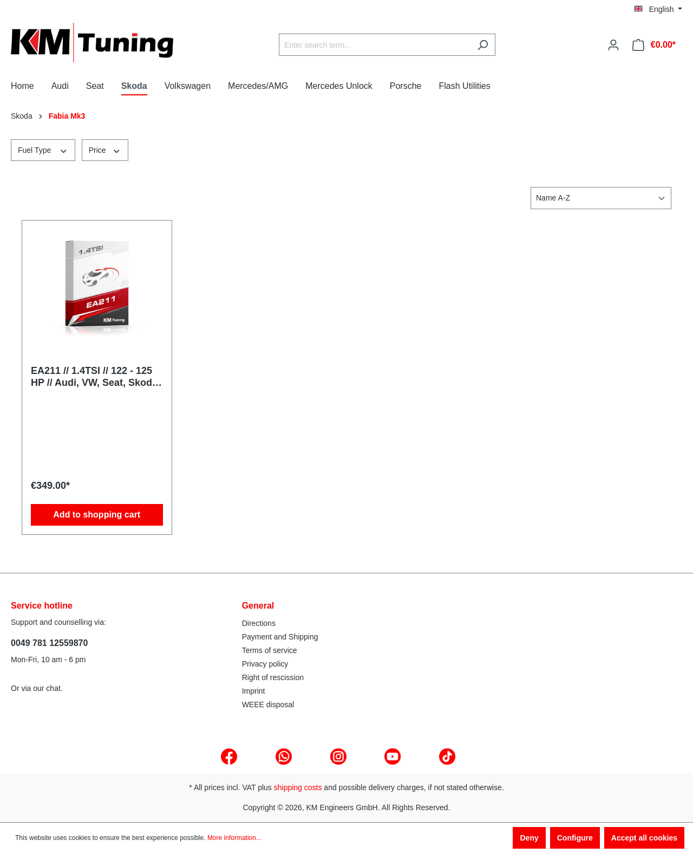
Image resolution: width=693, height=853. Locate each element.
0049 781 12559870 (49, 643)
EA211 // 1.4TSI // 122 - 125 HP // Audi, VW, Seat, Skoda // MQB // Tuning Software (94, 377)
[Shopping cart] (654, 45)
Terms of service (269, 650)
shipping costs (298, 787)
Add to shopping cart (96, 514)
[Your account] (613, 45)
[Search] (482, 45)
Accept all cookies (644, 837)
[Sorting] (601, 198)
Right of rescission (273, 677)
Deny (529, 837)
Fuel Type (43, 149)
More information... (234, 838)
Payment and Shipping (280, 636)
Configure (575, 837)
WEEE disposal (268, 704)
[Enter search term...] (374, 45)
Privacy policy (265, 664)
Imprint (253, 691)
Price (105, 149)
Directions (259, 623)
